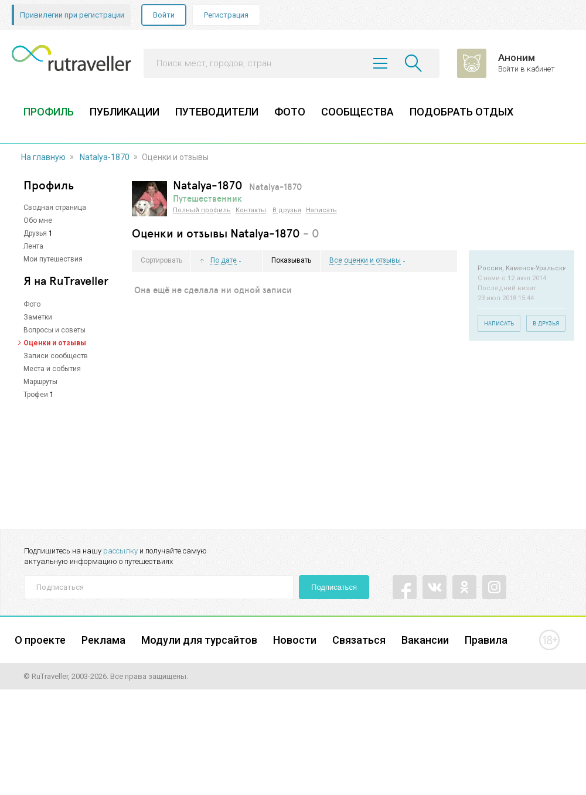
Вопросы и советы (54, 330)
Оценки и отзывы (54, 343)
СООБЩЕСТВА (357, 112)
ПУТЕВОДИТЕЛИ (216, 112)
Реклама (103, 640)
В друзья (286, 210)
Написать (321, 210)
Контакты (251, 210)
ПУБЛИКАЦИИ (124, 112)
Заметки (37, 317)
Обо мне (37, 220)
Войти (164, 15)
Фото (31, 304)
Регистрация (226, 15)
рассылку (120, 550)
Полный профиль (202, 210)
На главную (43, 157)
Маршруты (40, 382)
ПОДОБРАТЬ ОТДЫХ (461, 112)
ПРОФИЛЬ (48, 112)
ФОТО (289, 112)
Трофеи (35, 394)
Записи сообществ (55, 356)
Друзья (35, 233)
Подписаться (334, 587)
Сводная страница (54, 207)
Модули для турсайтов (199, 640)
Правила (486, 640)
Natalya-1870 (105, 157)
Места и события (52, 369)
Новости (294, 640)
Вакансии (425, 640)
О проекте (40, 640)
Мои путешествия (53, 259)
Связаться (359, 640)
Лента (33, 246)
